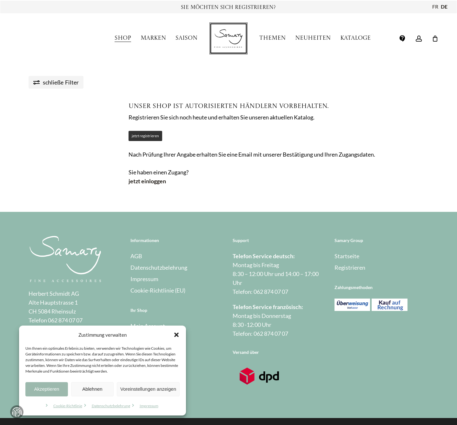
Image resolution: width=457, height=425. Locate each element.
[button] (176, 335)
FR (435, 6)
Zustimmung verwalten (16, 412)
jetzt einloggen (147, 181)
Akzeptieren (46, 389)
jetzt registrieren (145, 135)
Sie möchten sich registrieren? (228, 7)
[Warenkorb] (435, 38)
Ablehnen (92, 389)
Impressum (149, 405)
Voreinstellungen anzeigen (148, 389)
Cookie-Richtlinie (67, 405)
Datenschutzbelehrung (111, 405)
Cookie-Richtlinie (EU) (157, 290)
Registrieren (349, 267)
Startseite (346, 256)
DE (444, 6)
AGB (136, 256)
